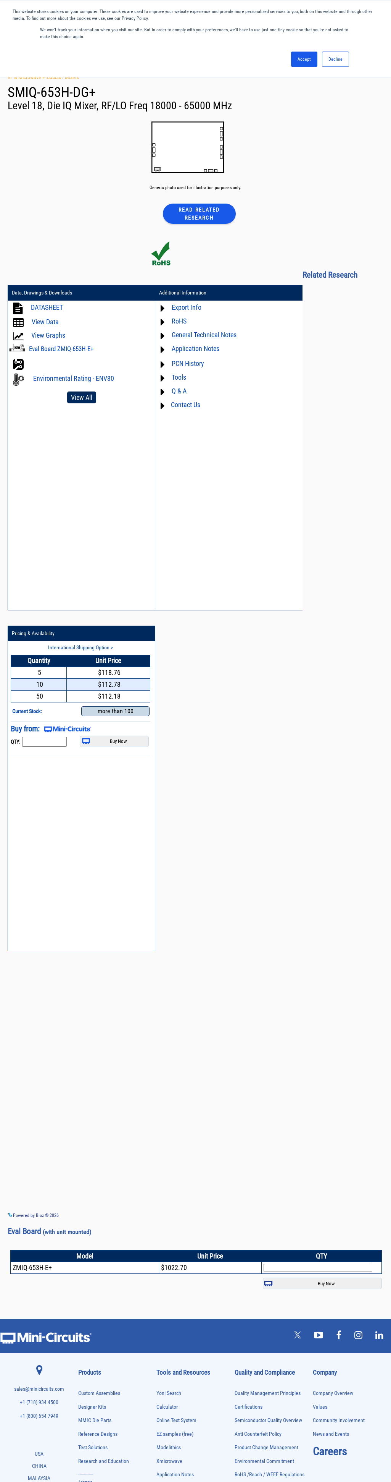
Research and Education (103, 1143)
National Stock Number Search (188, 1232)
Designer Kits (92, 1089)
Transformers (89, 1419)
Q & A (161, 391)
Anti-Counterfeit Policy (258, 1116)
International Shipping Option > (330, 307)
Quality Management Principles (268, 1075)
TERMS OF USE (157, 1450)
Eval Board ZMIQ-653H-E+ (61, 349)
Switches (85, 1387)
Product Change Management (266, 1129)
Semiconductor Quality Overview (268, 1102)
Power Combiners (92, 1332)
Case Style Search (175, 1246)
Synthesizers (88, 1395)
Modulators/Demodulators (99, 1300)
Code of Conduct (252, 1170)
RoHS (161, 321)
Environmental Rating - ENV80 (73, 379)
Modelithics (168, 1129)
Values (320, 1089)
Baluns (83, 1188)
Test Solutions (93, 1129)
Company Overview (333, 1075)
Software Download (176, 1259)
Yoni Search (168, 1075)
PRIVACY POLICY (192, 1450)
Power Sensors (90, 1347)
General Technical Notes (186, 335)
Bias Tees (86, 1196)
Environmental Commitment (264, 1143)
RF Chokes (87, 1379)
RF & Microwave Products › (36, 77)
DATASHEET (47, 308)
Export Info (168, 308)
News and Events (331, 1116)
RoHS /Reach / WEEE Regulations (269, 1157)
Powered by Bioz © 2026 (33, 896)
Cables (83, 1204)
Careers (330, 1133)
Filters (83, 1244)
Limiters (85, 1283)
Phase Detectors (91, 1316)
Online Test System (176, 1102)
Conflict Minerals (252, 1197)
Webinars (166, 1205)
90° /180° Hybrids (92, 1371)
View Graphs (48, 336)
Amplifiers (86, 1172)
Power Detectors (91, 1340)
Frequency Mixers (92, 1260)
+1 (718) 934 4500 (39, 1084)
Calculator (167, 1089)
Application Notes (177, 349)
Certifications (248, 1089)
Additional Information (164, 293)
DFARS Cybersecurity (256, 1211)
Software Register (174, 1273)
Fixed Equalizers (91, 1252)
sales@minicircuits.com (39, 1071)
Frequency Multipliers (96, 1268)
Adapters (85, 1164)
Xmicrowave (169, 1143)
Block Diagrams (172, 1170)
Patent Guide (170, 1219)
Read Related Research (199, 214)
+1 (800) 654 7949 (39, 1098)
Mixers (72, 77)
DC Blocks (86, 1228)
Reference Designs (97, 1116)
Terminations (89, 1403)
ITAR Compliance (252, 1184)
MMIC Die (86, 1291)
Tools (161, 378)
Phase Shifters (90, 1324)
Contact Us (167, 405)
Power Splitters (90, 1355)
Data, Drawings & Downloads (42, 293)
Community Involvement (339, 1102)
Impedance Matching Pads (99, 1275)
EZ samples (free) (174, 1116)
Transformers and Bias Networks (105, 1427)
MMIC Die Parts (94, 1102)
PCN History (170, 364)
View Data (45, 322)
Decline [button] (335, 59)
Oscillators (87, 1308)
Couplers (85, 1212)
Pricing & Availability (292, 293)
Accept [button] (304, 59)
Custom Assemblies (99, 1075)
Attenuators (87, 1180)
